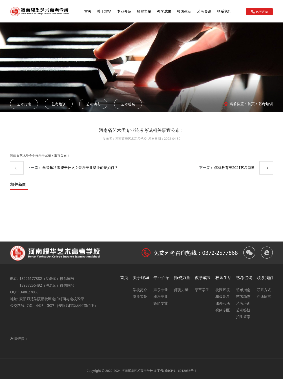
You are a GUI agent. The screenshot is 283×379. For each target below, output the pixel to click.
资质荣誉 (140, 296)
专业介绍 (124, 11)
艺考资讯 (204, 11)
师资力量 (144, 11)
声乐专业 (160, 289)
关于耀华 (104, 11)
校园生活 (184, 11)
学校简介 (140, 289)
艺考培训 (58, 104)
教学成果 (164, 11)
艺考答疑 (128, 104)
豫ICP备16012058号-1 (181, 370)
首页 (87, 11)
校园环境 (222, 289)
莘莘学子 (202, 289)
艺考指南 (24, 104)
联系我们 (224, 11)
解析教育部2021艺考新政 (234, 167)
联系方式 (264, 289)
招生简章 (243, 316)
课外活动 (222, 303)
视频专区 (222, 310)
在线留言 (264, 296)
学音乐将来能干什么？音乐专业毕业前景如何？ (80, 167)
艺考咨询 (244, 277)
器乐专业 (160, 296)
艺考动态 (93, 104)
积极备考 (222, 296)
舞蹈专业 (160, 303)
